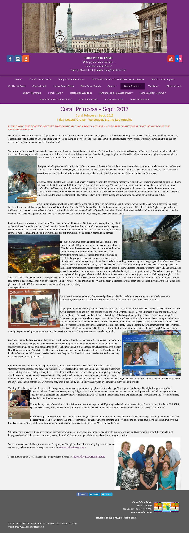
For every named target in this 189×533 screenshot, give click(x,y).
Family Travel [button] (54, 93)
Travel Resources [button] (138, 99)
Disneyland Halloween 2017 (72, 447)
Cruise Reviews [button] (131, 86)
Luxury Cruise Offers (63, 86)
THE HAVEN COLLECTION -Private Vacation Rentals (118, 79)
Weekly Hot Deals (16, 86)
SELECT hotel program (162, 79)
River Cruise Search (91, 86)
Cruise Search (39, 86)
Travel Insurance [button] (113, 99)
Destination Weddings (81, 93)
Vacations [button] (153, 86)
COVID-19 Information (40, 79)
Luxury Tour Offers (32, 93)
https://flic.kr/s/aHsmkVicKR (89, 456)
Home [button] (18, 79)
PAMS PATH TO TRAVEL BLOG (56, 99)
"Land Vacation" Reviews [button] (152, 93)
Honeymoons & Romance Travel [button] (115, 93)
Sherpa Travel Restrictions (71, 79)
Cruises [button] (111, 86)
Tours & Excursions (88, 99)
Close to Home (174, 86)
